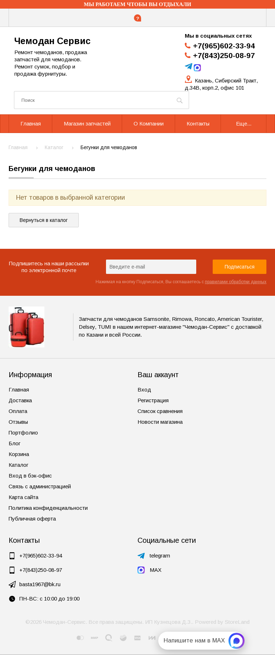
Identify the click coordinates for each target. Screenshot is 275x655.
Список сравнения (160, 411)
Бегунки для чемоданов (52, 168)
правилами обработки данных (235, 281)
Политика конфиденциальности (48, 508)
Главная (19, 389)
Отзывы (18, 422)
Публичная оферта (32, 519)
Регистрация (153, 400)
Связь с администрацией (40, 486)
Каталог (18, 465)
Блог (14, 443)
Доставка (20, 400)
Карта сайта (23, 497)
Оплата (18, 411)
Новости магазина (160, 422)
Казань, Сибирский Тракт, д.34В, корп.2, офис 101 (221, 84)
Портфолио (23, 432)
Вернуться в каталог (44, 220)
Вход (144, 389)
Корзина (19, 454)
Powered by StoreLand (222, 622)
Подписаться (240, 267)
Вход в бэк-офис (30, 476)
